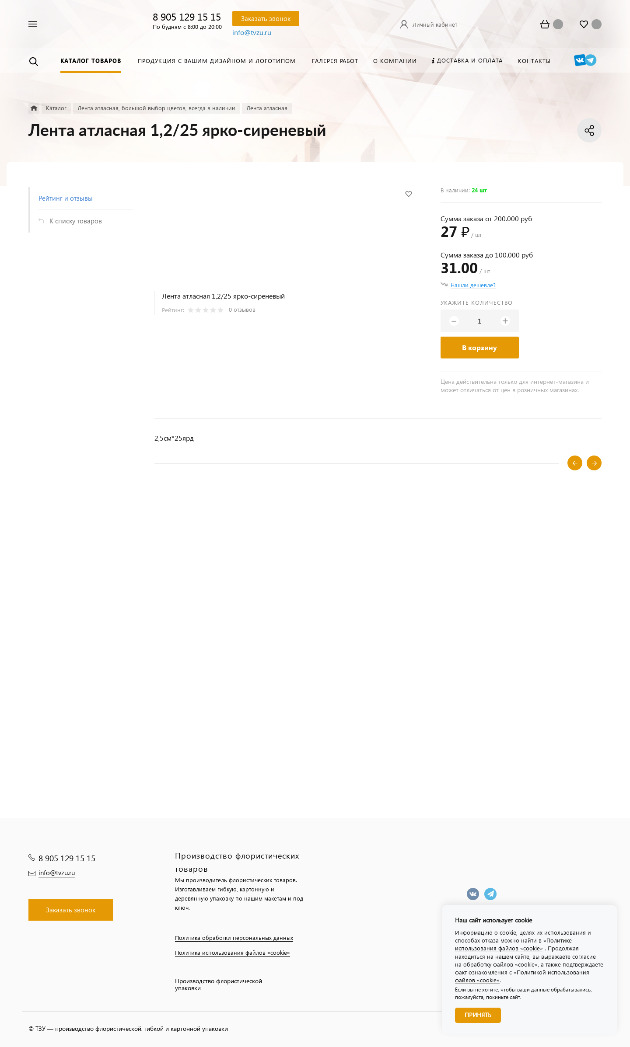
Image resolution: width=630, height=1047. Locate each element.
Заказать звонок (265, 18)
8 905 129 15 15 (187, 16)
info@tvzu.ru (251, 32)
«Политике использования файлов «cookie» (513, 944)
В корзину (479, 347)
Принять (478, 1015)
